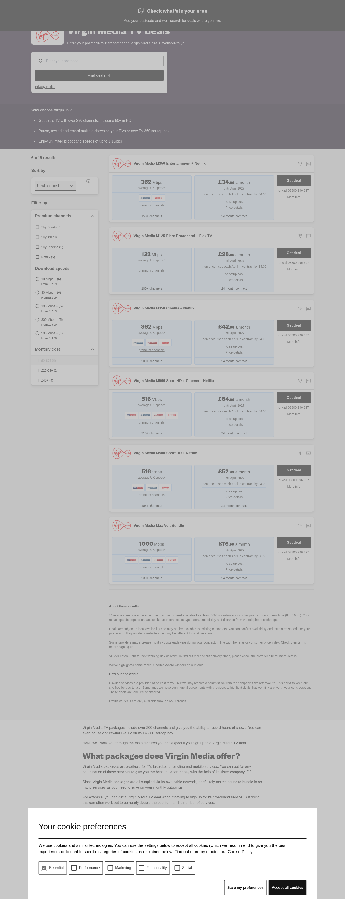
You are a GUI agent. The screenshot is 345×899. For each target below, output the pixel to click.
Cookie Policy (240, 852)
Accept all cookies (287, 888)
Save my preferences (245, 888)
